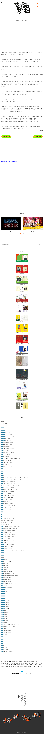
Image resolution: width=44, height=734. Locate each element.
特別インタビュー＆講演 (7, 436)
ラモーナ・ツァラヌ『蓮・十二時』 (8, 483)
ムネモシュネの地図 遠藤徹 (7, 497)
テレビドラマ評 (4, 638)
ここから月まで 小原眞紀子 (7, 516)
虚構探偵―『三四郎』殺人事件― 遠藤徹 (9, 489)
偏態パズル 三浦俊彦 (6, 509)
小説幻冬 (5, 608)
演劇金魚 (4, 628)
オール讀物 (5, 600)
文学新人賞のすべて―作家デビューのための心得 (12, 431)
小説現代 (5, 606)
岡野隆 (32, 661)
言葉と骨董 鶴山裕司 (6, 630)
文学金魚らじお (4, 423)
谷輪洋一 (11, 664)
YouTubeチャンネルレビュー (7, 641)
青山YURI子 (9, 661)
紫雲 (26, 663)
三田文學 (5, 599)
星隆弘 (2, 666)
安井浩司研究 (4, 567)
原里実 (40, 664)
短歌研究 (4, 616)
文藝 (4, 597)
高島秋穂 (36, 663)
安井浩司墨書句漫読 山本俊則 (7, 573)
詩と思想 (4, 618)
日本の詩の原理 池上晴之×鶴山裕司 (8, 530)
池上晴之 (13, 661)
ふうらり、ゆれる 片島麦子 (7, 468)
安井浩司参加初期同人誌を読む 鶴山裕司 (9, 575)
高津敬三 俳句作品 (5, 524)
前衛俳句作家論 (5, 563)
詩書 (3, 645)
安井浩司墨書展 (5, 429)
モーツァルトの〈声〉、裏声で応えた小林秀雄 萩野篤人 (13, 550)
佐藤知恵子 (23, 663)
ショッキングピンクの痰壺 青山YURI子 (9, 505)
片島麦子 (3, 663)
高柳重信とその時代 (5, 565)
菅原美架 (29, 663)
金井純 (6, 663)
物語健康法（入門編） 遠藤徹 (7, 491)
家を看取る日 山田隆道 (6, 511)
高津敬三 (40, 663)
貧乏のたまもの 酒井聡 (6, 532)
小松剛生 (15, 663)
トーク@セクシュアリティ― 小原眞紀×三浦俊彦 (10, 526)
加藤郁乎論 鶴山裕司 (6, 581)
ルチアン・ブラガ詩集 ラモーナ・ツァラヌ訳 (10, 485)
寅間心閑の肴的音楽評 (6, 634)
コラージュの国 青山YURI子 (7, 448)
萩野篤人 (36, 664)
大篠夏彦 (24, 661)
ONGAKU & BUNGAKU (6, 636)
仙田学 (33, 663)
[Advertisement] (22, 31)
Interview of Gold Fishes (7, 434)
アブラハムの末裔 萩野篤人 (8, 544)
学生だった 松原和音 (6, 460)
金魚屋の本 (3, 421)
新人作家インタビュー (7, 440)
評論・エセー (4, 647)
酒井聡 (18, 663)
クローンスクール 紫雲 (6, 499)
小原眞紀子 (37, 661)
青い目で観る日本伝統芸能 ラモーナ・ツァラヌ (11, 624)
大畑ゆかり (29, 661)
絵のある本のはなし (5, 649)
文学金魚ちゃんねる (4, 425)
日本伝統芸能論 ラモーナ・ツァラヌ (9, 583)
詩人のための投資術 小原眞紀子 (8, 536)
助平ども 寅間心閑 (5, 454)
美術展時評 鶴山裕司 (6, 632)
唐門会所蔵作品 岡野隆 (6, 571)
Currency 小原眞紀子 (6, 515)
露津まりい (23, 664)
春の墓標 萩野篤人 (5, 501)
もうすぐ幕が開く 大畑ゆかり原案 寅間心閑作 (10, 458)
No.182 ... (32, 231)
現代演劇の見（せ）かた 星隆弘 (8, 626)
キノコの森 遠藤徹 (6, 493)
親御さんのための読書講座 (7, 651)
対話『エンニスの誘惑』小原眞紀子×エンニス (10, 528)
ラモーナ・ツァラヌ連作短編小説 (8, 481)
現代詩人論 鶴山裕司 (6, 561)
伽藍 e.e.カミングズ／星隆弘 (7, 473)
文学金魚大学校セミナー (7, 427)
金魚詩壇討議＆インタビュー (8, 438)
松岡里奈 (6, 666)
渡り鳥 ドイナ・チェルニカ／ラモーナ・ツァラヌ (11, 479)
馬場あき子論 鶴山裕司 (6, 577)
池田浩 (17, 661)
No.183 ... (11, 231)
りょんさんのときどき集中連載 (8, 534)
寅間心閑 (27, 664)
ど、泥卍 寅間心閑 (5, 450)
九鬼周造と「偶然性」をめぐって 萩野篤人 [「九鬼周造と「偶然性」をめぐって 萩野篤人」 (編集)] (12, 552)
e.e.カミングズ (4, 661)
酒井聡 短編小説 (5, 464)
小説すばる (5, 604)
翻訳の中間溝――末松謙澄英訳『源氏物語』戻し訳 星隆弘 (13, 556)
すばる (4, 595)
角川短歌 (4, 614)
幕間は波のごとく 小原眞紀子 (7, 442)
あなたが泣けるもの (6, 538)
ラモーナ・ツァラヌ (35, 666)
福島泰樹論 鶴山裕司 (6, 579)
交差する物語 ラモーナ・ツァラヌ (8, 540)
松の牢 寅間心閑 (5, 456)
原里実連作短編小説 (5, 446)
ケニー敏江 (11, 663)
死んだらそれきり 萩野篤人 (7, 546)
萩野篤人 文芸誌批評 (6, 587)
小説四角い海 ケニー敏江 (7, 466)
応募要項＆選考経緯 (6, 432)
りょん (41, 666)
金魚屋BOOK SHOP (19, 727)
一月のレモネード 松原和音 (7, 462)
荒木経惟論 (4, 585)
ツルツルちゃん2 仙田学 (6, 513)
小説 (3, 643)
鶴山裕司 (19, 664)
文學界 (4, 589)
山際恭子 (21, 666)
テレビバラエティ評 (5, 640)
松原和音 (10, 666)
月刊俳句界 (4, 612)
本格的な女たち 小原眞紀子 (7, 444)
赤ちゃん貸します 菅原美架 (7, 503)
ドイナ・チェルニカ (5, 664)
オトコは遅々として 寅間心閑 (7, 452)
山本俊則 (29, 666)
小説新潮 (5, 602)
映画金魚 (4, 622)
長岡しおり (32, 664)
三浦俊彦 (14, 666)
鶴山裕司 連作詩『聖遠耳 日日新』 (8, 518)
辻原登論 (4, 559)
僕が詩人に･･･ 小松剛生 (6, 507)
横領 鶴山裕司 (5, 472)
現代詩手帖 (4, 620)
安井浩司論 (4, 569)
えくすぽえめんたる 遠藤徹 (7, 495)
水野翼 (18, 666)
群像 (4, 593)
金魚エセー (4, 542)
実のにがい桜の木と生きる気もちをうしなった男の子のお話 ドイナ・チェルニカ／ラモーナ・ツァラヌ (21, 477)
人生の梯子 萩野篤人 (6, 548)
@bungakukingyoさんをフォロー (26, 673)
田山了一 (15, 664)
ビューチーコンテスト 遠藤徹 (7, 487)
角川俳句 (4, 610)
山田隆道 (25, 666)
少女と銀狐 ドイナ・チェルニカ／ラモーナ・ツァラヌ (12, 475)
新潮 (4, 591)
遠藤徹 (20, 661)
